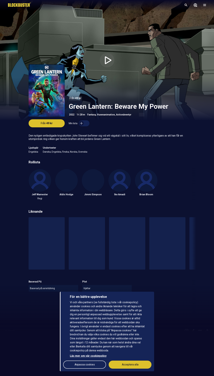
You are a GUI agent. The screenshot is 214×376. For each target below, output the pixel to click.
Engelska (33, 151)
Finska (65, 151)
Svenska (82, 151)
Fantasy (91, 114)
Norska (73, 151)
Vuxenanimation (106, 114)
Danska (47, 151)
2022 (71, 114)
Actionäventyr (123, 114)
